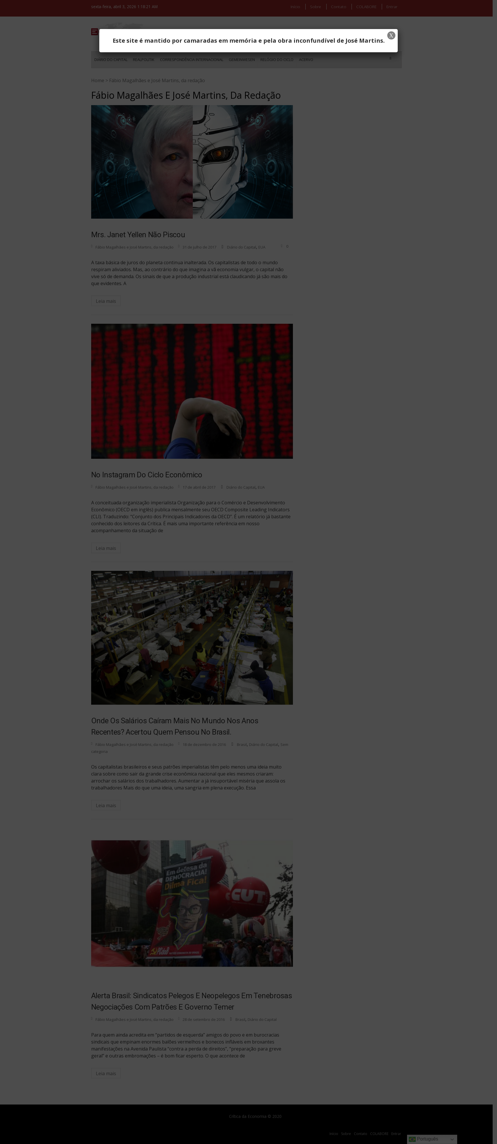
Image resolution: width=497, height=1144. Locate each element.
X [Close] (391, 35)
